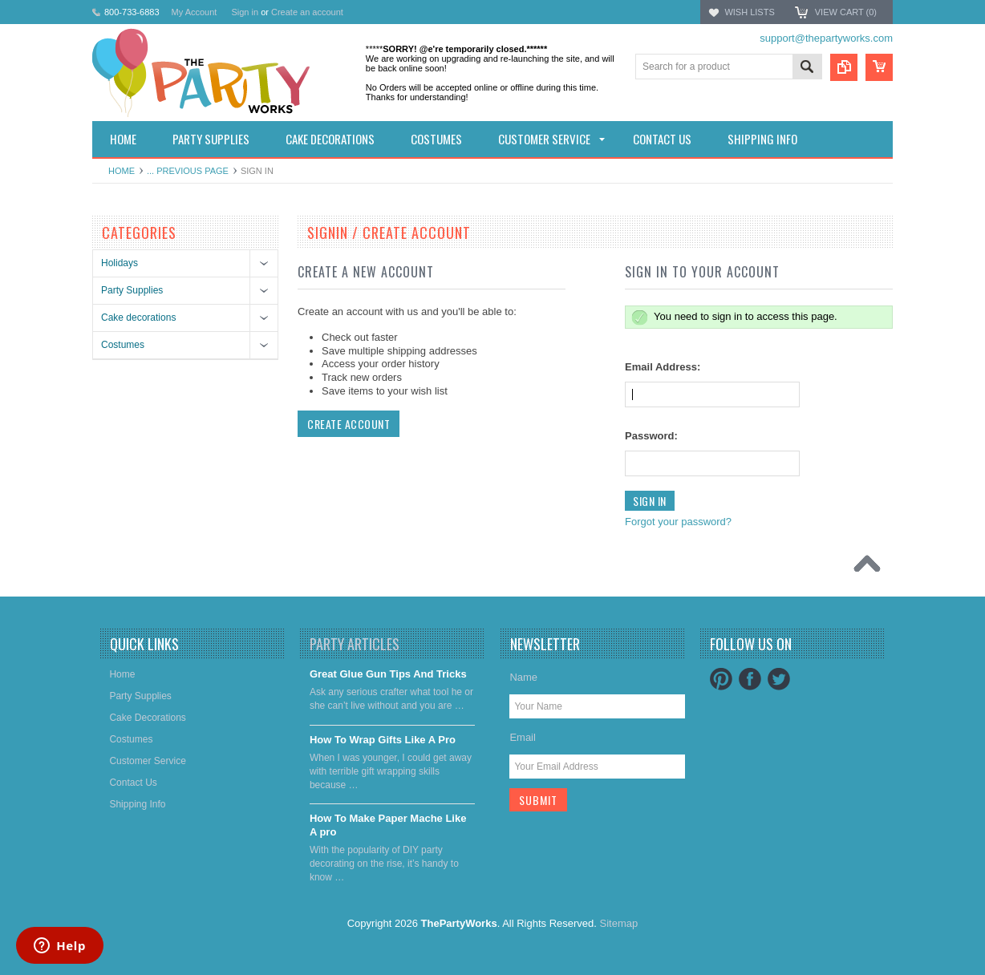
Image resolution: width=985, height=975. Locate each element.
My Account (194, 12)
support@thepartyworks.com (826, 38)
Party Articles (354, 643)
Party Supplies (132, 290)
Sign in (244, 12)
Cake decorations (138, 317)
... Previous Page (188, 171)
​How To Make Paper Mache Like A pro (388, 825)
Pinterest (721, 679)
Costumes (122, 344)
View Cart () (846, 12)
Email (522, 737)
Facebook (750, 679)
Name (523, 677)
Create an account (307, 12)
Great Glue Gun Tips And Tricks (388, 674)
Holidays (119, 263)
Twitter (779, 679)
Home (121, 171)
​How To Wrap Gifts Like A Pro (383, 740)
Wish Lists (749, 12)
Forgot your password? (678, 522)
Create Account (348, 423)
